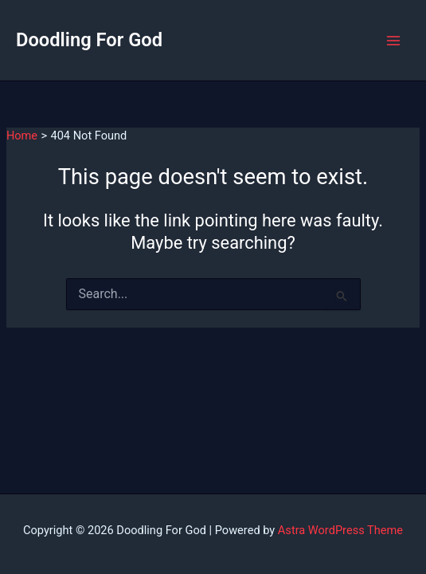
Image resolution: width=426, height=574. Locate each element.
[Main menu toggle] (393, 40)
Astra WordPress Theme (340, 530)
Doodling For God (89, 40)
